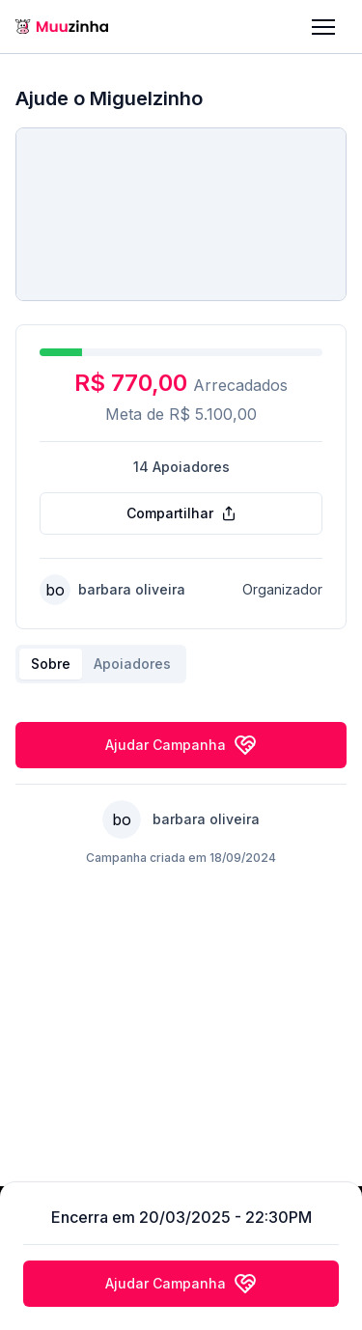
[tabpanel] (181, 699)
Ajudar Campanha (181, 745)
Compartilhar (181, 513)
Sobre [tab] (50, 663)
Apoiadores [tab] (132, 663)
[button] (323, 27)
